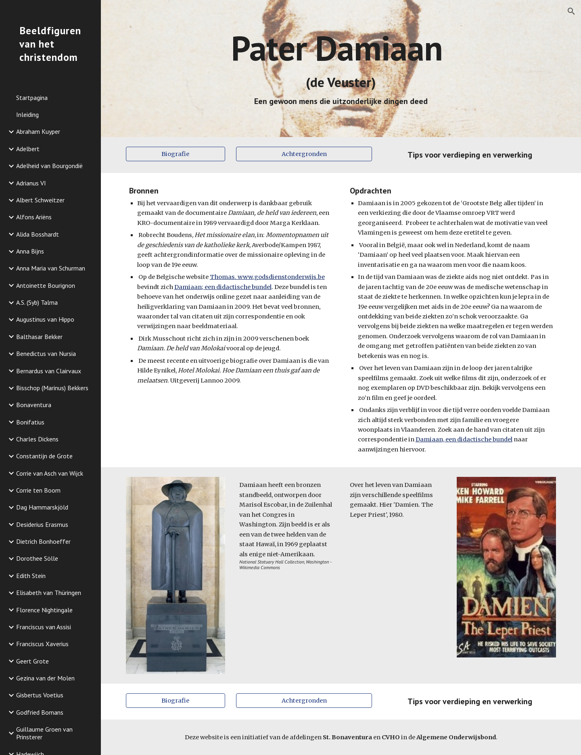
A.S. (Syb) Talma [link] (37, 302)
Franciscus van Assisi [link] (43, 627)
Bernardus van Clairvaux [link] (48, 371)
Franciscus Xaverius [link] (42, 644)
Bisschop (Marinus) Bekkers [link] (52, 388)
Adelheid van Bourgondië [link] (49, 166)
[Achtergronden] (304, 153)
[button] (571, 11)
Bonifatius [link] (30, 422)
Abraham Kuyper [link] (38, 131)
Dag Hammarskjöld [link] (42, 507)
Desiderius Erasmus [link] (42, 524)
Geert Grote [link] (32, 661)
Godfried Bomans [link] (39, 712)
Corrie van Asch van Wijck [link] (49, 473)
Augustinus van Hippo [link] (45, 319)
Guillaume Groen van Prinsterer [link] (44, 733)
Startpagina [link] (32, 98)
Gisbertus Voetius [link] (39, 695)
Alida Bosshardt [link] (37, 234)
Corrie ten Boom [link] (38, 490)
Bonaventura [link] (33, 405)
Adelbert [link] (28, 149)
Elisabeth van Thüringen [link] (48, 593)
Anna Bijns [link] (30, 251)
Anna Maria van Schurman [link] (50, 268)
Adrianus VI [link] (31, 183)
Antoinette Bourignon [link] (45, 285)
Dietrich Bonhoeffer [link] (43, 541)
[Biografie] (175, 153)
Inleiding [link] (27, 114)
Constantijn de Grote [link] (44, 456)
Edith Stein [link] (31, 576)
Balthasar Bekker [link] (39, 337)
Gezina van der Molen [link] (45, 678)
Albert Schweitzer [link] (40, 200)
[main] (341, 68)
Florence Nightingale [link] (44, 610)
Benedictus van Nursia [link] (46, 353)
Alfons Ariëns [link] (34, 217)
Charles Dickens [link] (37, 439)
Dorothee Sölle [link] (37, 558)
